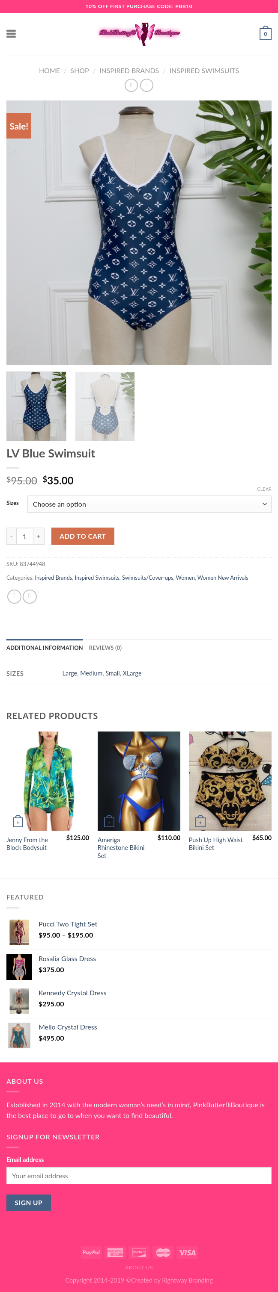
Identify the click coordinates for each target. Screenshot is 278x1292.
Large (70, 673)
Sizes (12, 503)
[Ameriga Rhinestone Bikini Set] (139, 781)
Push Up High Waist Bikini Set (216, 844)
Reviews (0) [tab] (105, 647)
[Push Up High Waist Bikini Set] (230, 781)
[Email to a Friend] (30, 597)
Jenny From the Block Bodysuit (27, 844)
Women (185, 577)
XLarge (132, 673)
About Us (139, 1267)
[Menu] (11, 34)
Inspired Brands (129, 70)
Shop (79, 70)
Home (49, 70)
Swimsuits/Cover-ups (147, 577)
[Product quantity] (24, 536)
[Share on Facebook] (14, 597)
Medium (91, 673)
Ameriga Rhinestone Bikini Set (121, 847)
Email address (25, 1159)
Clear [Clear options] (264, 489)
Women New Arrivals (222, 577)
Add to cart (83, 536)
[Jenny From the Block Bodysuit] (47, 781)
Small (112, 673)
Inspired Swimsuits (204, 70)
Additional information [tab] (44, 647)
